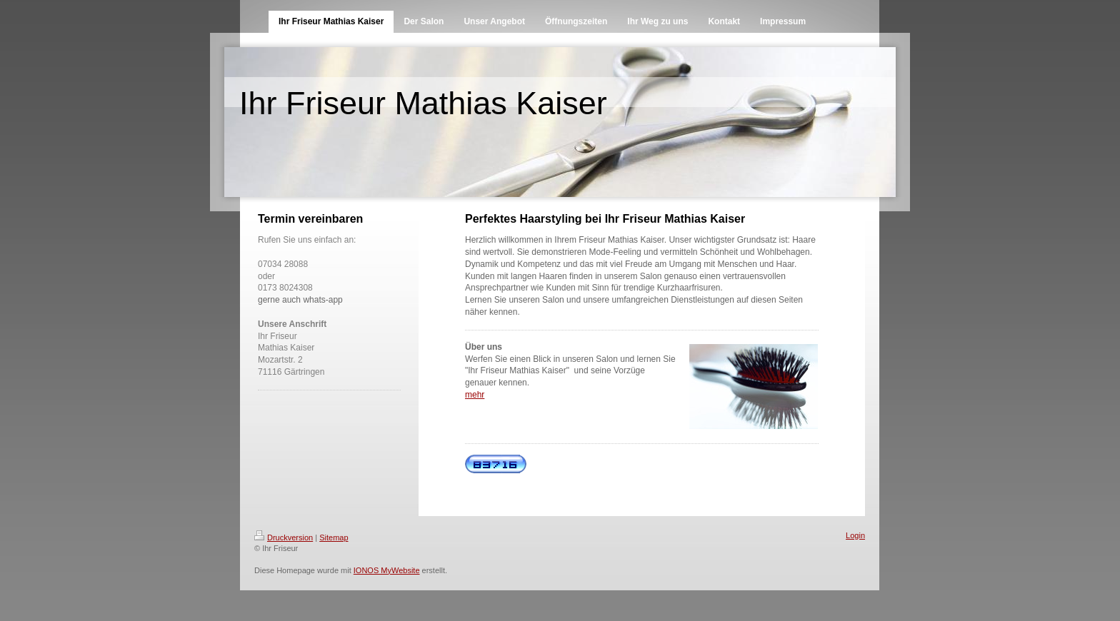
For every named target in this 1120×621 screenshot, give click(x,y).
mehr (474, 395)
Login (855, 535)
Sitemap (333, 537)
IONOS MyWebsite (387, 570)
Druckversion (283, 537)
